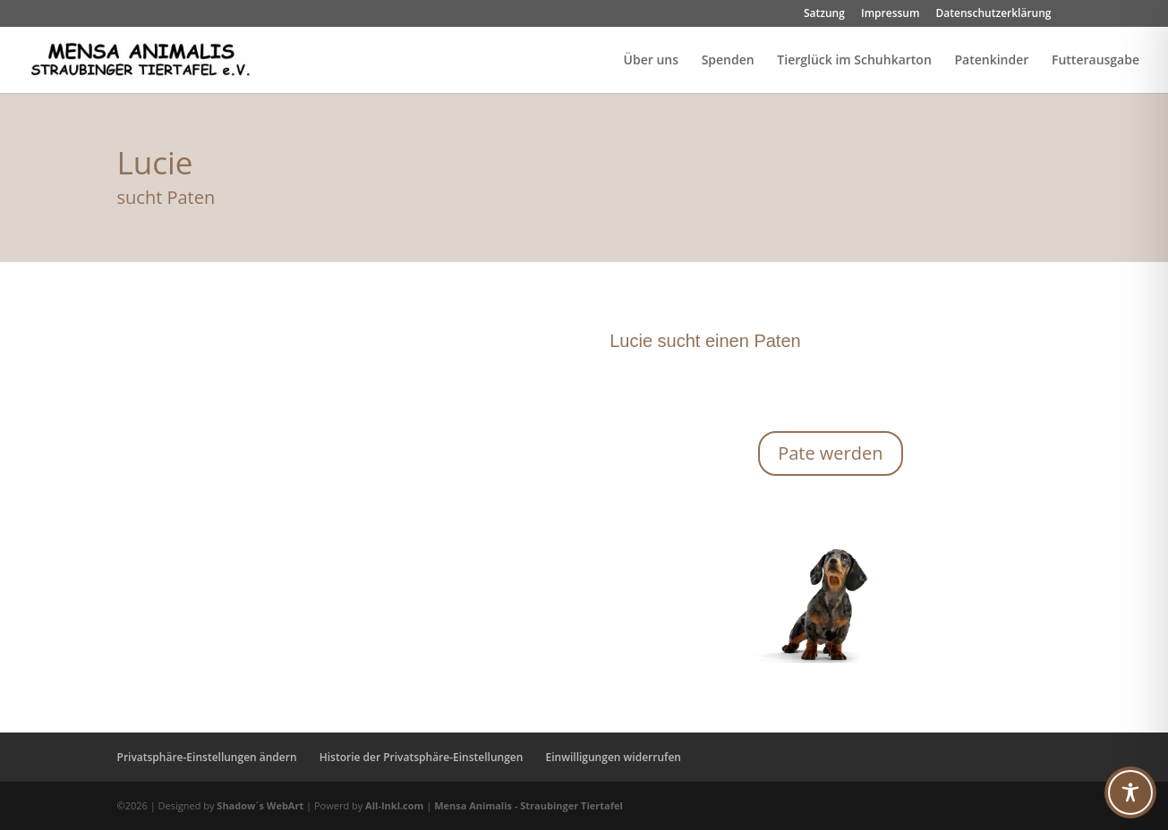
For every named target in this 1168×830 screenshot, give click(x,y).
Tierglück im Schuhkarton (854, 61)
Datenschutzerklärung (994, 14)
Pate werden (830, 453)
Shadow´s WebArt (260, 805)
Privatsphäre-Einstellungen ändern (207, 757)
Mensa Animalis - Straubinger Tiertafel (528, 805)
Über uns (651, 61)
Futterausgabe (1095, 61)
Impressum (890, 14)
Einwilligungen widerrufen (613, 757)
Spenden (728, 61)
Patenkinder (991, 61)
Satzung (824, 14)
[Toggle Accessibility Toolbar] (1130, 792)
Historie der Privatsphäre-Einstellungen (422, 757)
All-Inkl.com (395, 805)
